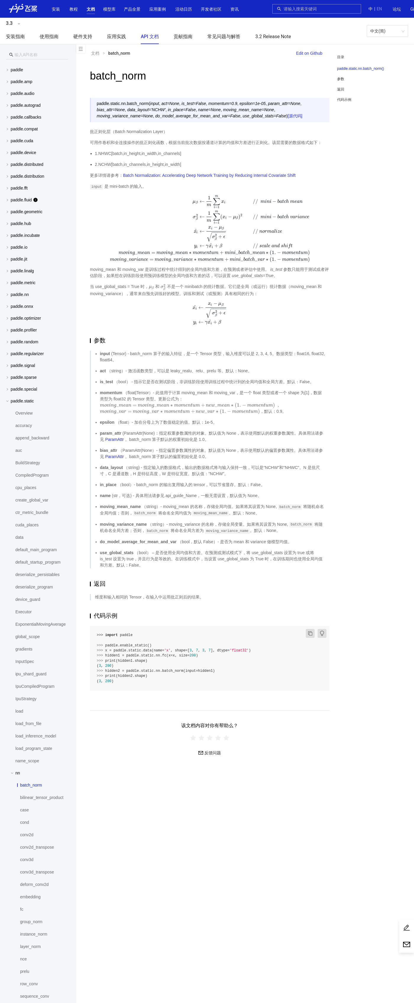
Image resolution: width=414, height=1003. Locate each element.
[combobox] (321, 9)
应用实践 (116, 36)
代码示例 (344, 100)
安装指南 (15, 36)
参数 (340, 79)
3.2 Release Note (273, 36)
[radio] (193, 737)
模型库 (109, 9)
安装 (56, 9)
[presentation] (209, 228)
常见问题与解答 (223, 36)
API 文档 (150, 36)
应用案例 (157, 9)
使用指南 (49, 36)
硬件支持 (82, 36)
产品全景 (132, 9)
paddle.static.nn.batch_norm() (360, 69)
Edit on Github (309, 53)
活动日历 (183, 9)
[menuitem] (397, 9)
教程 (73, 9)
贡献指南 (183, 36)
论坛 (397, 9)
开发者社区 (211, 9)
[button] (91, 9)
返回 (340, 89)
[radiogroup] (209, 737)
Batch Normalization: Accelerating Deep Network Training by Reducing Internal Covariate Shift (209, 175)
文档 (91, 9)
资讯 (234, 9)
